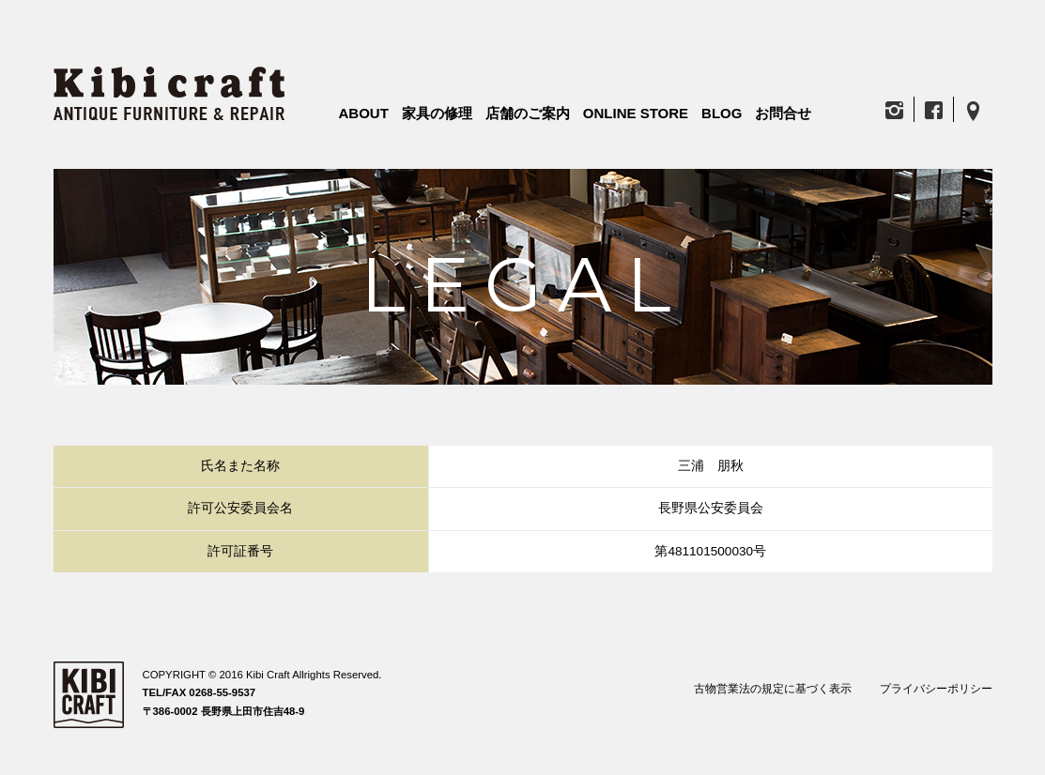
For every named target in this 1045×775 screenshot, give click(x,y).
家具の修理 (437, 113)
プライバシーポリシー (936, 688)
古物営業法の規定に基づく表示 (773, 688)
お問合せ (783, 113)
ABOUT (364, 113)
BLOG (721, 113)
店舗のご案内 (527, 113)
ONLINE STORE (635, 113)
